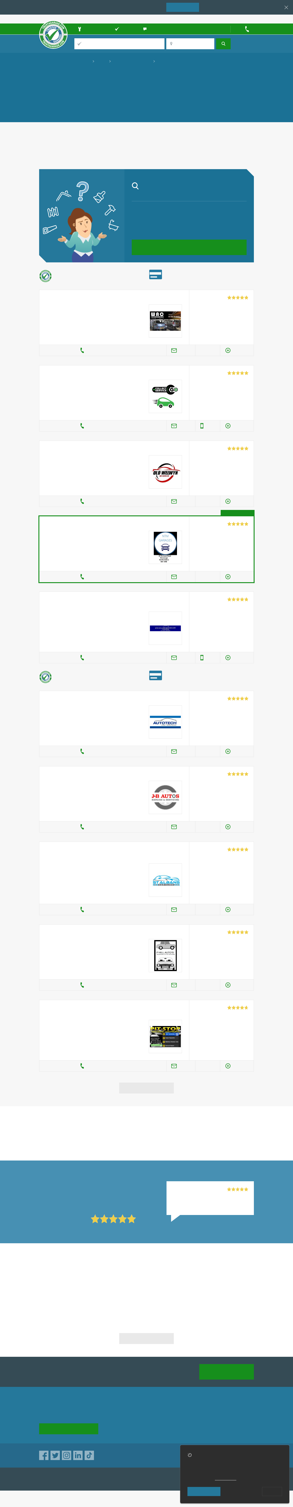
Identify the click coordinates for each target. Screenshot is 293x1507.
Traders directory (158, 1421)
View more (147, 1088)
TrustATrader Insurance (139, 1479)
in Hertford (73, 1137)
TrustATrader (95, 1479)
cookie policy (225, 1479)
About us (113, 1413)
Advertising (191, 1413)
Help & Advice (117, 1421)
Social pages (192, 1429)
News (110, 1429)
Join (183, 7)
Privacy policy (231, 1413)
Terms (149, 1429)
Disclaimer (228, 1421)
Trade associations (159, 1413)
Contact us (190, 1421)
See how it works (68, 1428)
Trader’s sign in (242, 19)
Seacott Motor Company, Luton (197, 1189)
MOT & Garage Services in (73, 1274)
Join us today (226, 1371)
